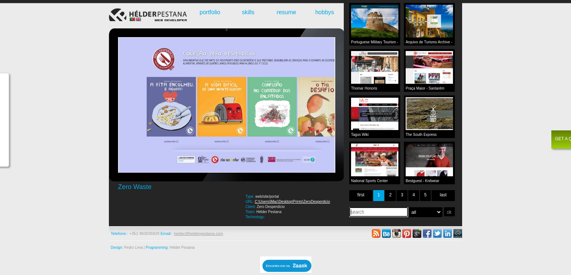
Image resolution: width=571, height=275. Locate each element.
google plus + (417, 233)
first (360, 194)
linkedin (447, 233)
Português (132, 19)
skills (248, 12)
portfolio (210, 12)
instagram (396, 233)
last (443, 194)
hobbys (324, 12)
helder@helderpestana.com (198, 233)
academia (457, 233)
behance (386, 233)
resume (286, 12)
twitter (437, 233)
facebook (427, 233)
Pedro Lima (133, 247)
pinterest (406, 233)
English (138, 19)
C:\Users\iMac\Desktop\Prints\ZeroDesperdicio (292, 202)
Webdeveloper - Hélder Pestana (149, 15)
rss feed (376, 233)
